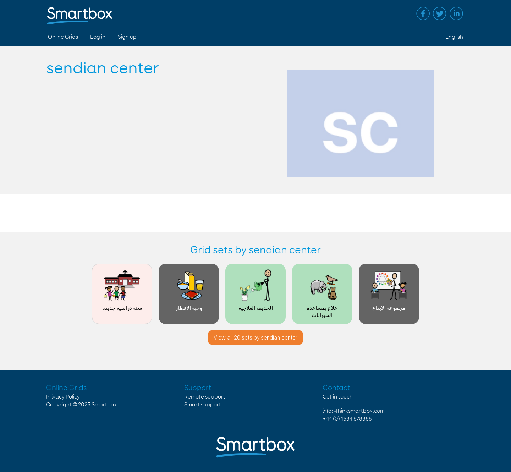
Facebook (423, 13)
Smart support (202, 404)
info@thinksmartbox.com (354, 411)
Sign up (127, 37)
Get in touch (338, 397)
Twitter (440, 13)
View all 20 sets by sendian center (255, 337)
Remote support (204, 397)
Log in (97, 37)
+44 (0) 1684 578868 (347, 419)
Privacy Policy (63, 397)
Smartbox (104, 404)
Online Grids (63, 37)
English (454, 37)
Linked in (456, 13)
